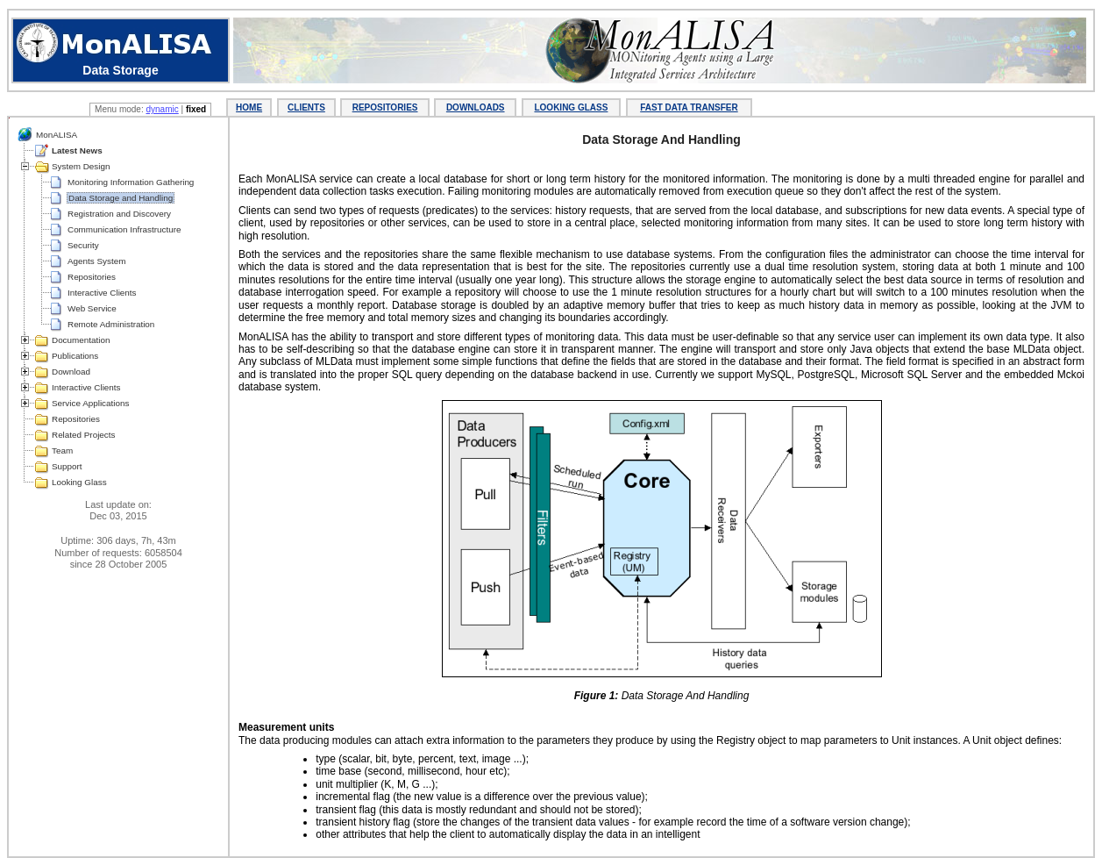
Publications (75, 356)
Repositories (92, 277)
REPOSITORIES (385, 107)
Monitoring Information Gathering (131, 182)
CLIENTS (306, 107)
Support (67, 466)
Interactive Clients (102, 292)
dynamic (162, 109)
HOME (249, 107)
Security (83, 245)
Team (62, 450)
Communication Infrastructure (124, 229)
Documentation (81, 340)
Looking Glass (79, 482)
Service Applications (90, 403)
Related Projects (83, 435)
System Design (81, 166)
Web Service (92, 308)
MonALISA (56, 134)
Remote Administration (111, 324)
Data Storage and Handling (120, 198)
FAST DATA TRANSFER (688, 107)
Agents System (96, 261)
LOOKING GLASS (571, 107)
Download (71, 371)
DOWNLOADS (475, 107)
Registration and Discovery (119, 213)
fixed (196, 109)
